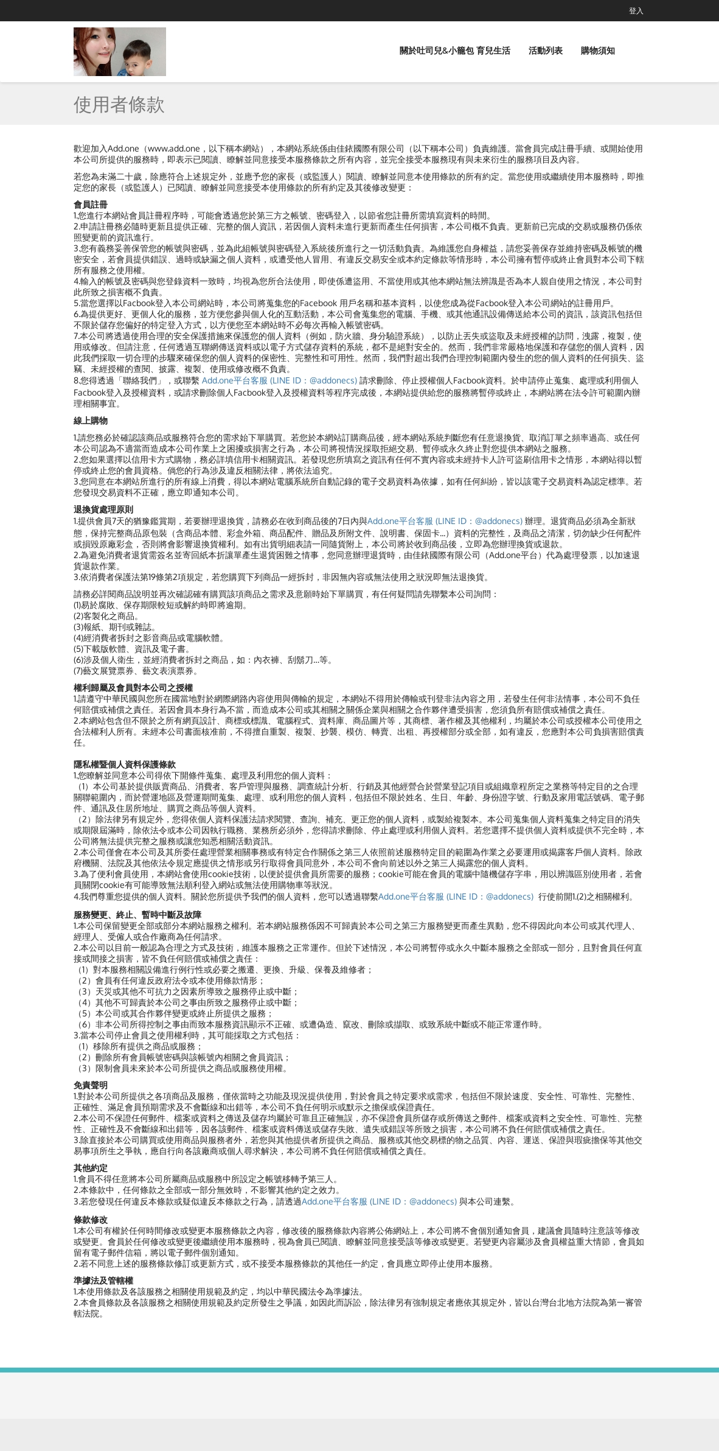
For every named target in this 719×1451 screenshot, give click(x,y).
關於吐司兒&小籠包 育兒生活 (455, 50)
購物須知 (598, 50)
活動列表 (546, 50)
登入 (636, 10)
